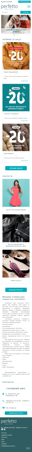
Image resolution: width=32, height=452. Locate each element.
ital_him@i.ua (11, 408)
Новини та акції (6, 435)
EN (29, 448)
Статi (2, 441)
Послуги (4, 437)
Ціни (2, 439)
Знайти (25, 12)
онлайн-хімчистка (24, 1)
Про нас (4, 433)
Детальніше (24, 80)
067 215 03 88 (7, 2)
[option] (16, 24)
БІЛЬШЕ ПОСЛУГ (16, 290)
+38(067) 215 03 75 (21, 427)
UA (27, 448)
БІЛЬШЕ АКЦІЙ (16, 168)
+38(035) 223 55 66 (13, 401)
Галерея (3, 444)
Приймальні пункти (16, 413)
